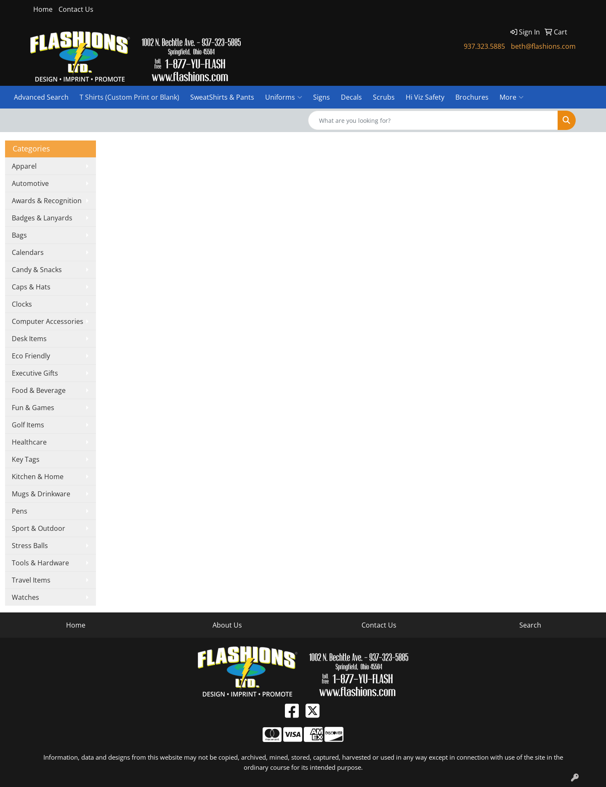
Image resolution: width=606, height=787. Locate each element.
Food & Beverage (39, 390)
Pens (19, 511)
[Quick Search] (433, 120)
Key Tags (26, 459)
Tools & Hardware (40, 562)
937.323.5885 (484, 46)
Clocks (22, 304)
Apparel (24, 166)
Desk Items (29, 338)
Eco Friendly (31, 355)
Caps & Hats (31, 286)
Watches (25, 597)
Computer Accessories (47, 321)
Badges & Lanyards (42, 218)
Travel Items (31, 580)
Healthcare (29, 442)
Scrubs (384, 97)
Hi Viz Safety (425, 97)
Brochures (472, 97)
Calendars (28, 252)
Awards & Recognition (47, 200)
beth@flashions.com (543, 46)
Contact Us (75, 9)
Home (43, 9)
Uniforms (283, 97)
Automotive (30, 183)
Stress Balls (30, 545)
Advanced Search (41, 97)
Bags (19, 235)
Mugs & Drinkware (41, 493)
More (512, 97)
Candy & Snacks (37, 269)
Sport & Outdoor (38, 528)
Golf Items (28, 424)
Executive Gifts (35, 373)
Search (530, 625)
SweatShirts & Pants (222, 97)
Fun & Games (33, 407)
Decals (351, 97)
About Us (227, 625)
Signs (321, 97)
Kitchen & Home (38, 476)
